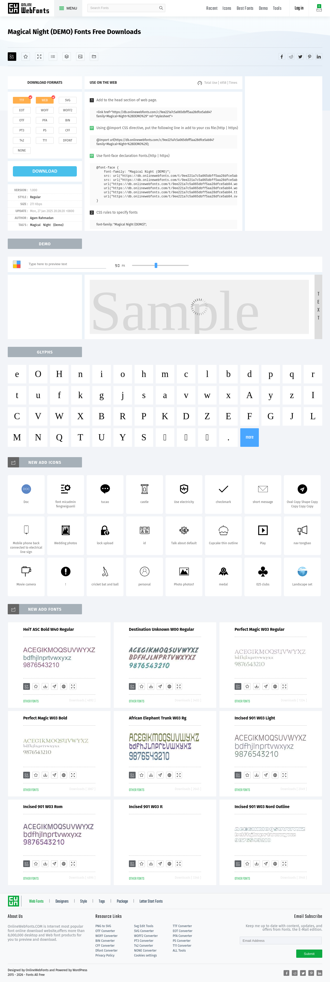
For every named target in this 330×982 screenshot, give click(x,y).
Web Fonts (36, 901)
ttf (21, 100)
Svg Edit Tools (143, 926)
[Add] (12, 56)
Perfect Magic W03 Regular (259, 629)
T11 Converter (182, 945)
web (45, 100)
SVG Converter (144, 931)
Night (47, 225)
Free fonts (31, 9)
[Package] (66, 56)
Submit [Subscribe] (309, 954)
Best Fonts (245, 8)
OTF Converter (105, 931)
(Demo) (58, 225)
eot (21, 110)
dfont (67, 140)
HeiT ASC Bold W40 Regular (48, 629)
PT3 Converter (143, 941)
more (249, 437)
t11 (45, 140)
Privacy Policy (104, 955)
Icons (227, 8)
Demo (263, 8)
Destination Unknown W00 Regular (161, 629)
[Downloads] (45, 686)
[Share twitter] (300, 56)
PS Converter (182, 941)
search (161, 8)
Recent (211, 8)
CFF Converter (104, 945)
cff (67, 130)
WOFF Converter (106, 936)
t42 (22, 140)
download (44, 171)
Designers (62, 901)
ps (44, 130)
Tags (102, 901)
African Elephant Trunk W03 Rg (157, 718)
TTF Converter (182, 926)
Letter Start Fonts (151, 901)
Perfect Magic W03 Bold (45, 718)
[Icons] (80, 56)
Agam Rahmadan (41, 218)
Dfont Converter (106, 950)
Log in (299, 8)
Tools (277, 8)
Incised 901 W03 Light (255, 718)
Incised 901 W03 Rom (43, 806)
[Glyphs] (53, 56)
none (22, 150)
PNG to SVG (103, 926)
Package (122, 901)
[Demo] (39, 56)
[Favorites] (25, 56)
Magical (35, 225)
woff (44, 110)
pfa (44, 120)
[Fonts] (94, 56)
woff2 (67, 110)
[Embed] (63, 686)
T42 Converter (143, 945)
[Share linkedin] (319, 56)
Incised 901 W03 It (146, 806)
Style (83, 901)
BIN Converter (105, 941)
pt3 (21, 130)
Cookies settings (145, 955)
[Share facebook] (281, 56)
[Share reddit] (291, 56)
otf (21, 120)
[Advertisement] (283, 153)
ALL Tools (179, 950)
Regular (35, 197)
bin (67, 120)
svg (67, 100)
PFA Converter (182, 936)
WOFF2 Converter (146, 936)
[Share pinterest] (309, 56)
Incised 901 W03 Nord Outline (262, 806)
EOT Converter (182, 931)
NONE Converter (145, 950)
